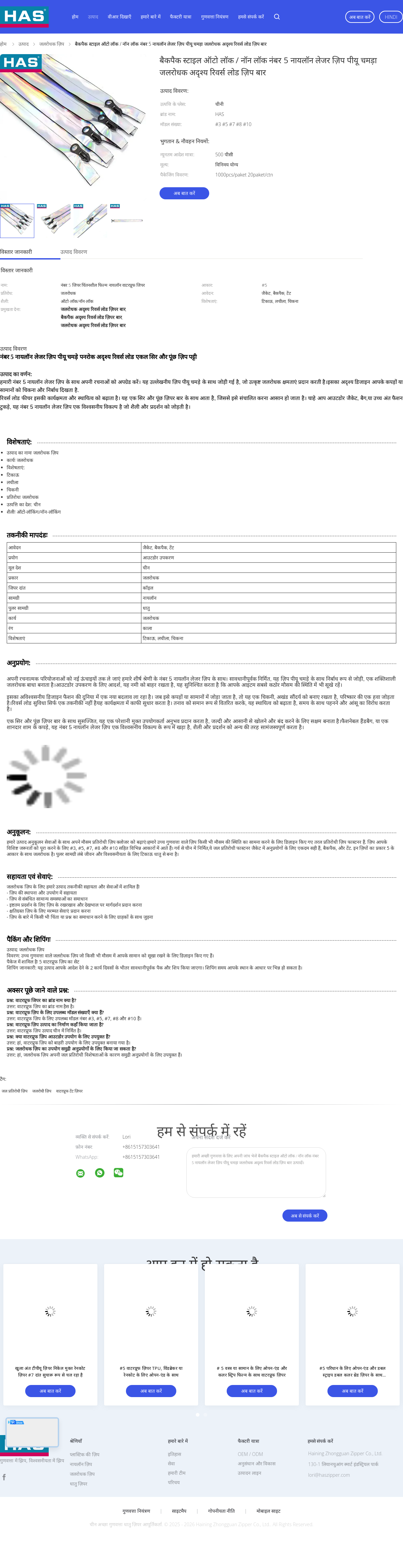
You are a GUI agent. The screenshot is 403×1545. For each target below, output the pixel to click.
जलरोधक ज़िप (82, 1474)
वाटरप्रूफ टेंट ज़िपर (69, 1091)
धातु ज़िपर (79, 1483)
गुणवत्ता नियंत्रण (215, 16)
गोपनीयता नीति (221, 1511)
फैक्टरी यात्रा (180, 16)
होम (75, 16)
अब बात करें (359, 17)
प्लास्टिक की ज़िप (84, 1454)
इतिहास (174, 1454)
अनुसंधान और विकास (256, 1463)
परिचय (174, 1482)
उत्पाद (93, 16)
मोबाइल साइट (268, 1511)
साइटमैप (179, 1511)
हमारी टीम (176, 1473)
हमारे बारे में (150, 16)
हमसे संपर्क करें (251, 16)
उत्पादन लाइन (249, 1473)
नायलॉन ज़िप (81, 1464)
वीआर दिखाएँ (119, 16)
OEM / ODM (250, 1454)
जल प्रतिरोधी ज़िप (15, 1091)
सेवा (171, 1463)
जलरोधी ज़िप (41, 1091)
